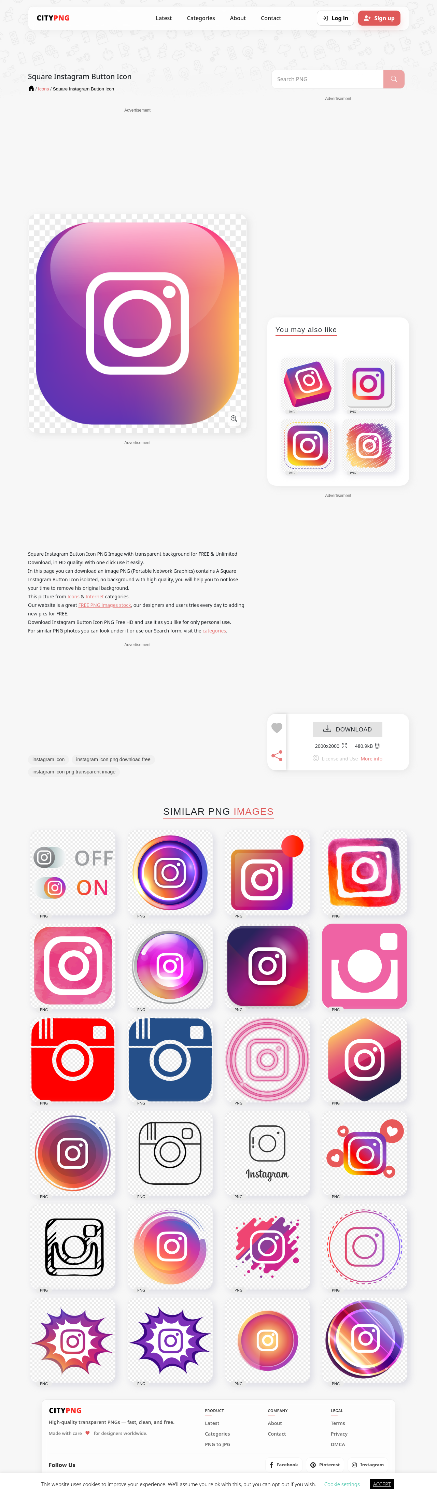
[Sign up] (379, 18)
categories (214, 630)
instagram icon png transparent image (73, 771)
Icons (74, 596)
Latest (164, 18)
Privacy (339, 1434)
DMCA (338, 1444)
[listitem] (283, 1464)
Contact (271, 18)
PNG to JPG (217, 1444)
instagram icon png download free (113, 759)
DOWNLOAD (347, 729)
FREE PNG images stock (104, 605)
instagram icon (48, 759)
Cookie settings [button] (342, 1484)
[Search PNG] (327, 79)
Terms (338, 1423)
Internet (94, 596)
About (238, 18)
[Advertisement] (137, 161)
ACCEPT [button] (382, 1484)
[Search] (394, 79)
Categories (201, 18)
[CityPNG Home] (53, 18)
